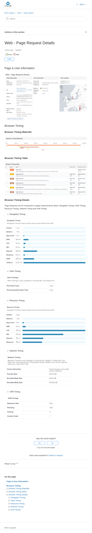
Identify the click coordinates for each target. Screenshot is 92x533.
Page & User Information (17, 481)
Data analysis (28, 13)
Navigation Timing (18, 497)
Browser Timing (14, 486)
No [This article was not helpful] (52, 443)
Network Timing (17, 507)
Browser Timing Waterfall (19, 488)
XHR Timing (15, 510)
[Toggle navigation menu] (77, 4)
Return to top (11, 463)
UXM (19, 13)
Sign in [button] (82, 4)
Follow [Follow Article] (9, 59)
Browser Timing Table (17, 492)
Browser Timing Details (18, 495)
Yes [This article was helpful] (39, 443)
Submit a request (56, 455)
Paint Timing (16, 500)
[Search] (46, 18)
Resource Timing (18, 504)
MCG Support (9, 13)
